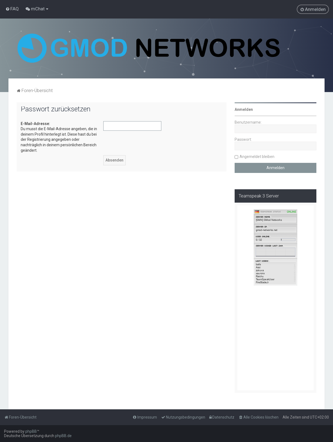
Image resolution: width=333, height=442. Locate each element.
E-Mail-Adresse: (35, 123)
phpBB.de (63, 436)
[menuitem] (12, 9)
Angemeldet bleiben (257, 156)
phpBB (31, 431)
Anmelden (244, 109)
